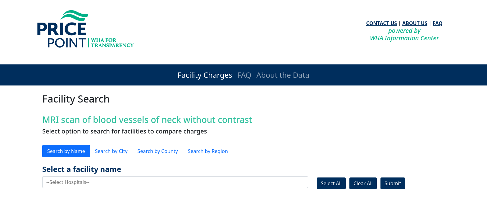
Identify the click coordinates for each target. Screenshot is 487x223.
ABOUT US (414, 23)
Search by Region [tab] (208, 151)
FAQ (438, 23)
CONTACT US (381, 23)
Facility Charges (205, 75)
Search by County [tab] (158, 151)
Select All (331, 183)
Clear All (363, 183)
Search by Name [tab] (66, 151)
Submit (393, 183)
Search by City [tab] (111, 151)
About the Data (282, 75)
